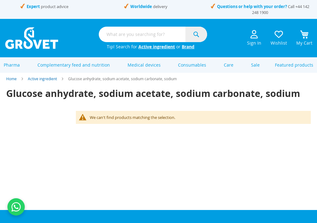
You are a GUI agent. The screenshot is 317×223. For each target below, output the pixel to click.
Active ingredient (156, 47)
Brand (188, 47)
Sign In (254, 36)
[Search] (196, 34)
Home (11, 83)
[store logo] (32, 38)
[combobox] (153, 34)
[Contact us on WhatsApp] (16, 207)
